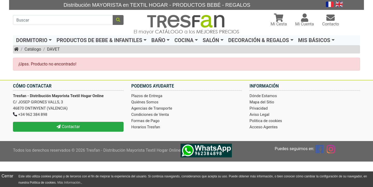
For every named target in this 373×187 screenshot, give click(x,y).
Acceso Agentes (263, 127)
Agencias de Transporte (151, 108)
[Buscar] (63, 20)
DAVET (53, 49)
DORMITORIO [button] (31, 40)
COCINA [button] (183, 40)
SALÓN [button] (211, 40)
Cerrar (7, 176)
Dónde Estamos (263, 96)
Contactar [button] (68, 126)
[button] (279, 20)
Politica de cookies (265, 120)
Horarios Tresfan (145, 127)
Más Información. (69, 182)
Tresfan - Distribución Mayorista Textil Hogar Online (133, 150)
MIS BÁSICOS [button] (314, 40)
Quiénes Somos (145, 102)
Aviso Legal (259, 114)
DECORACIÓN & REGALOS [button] (258, 40)
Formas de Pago (145, 120)
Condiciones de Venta (150, 114)
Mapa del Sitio (261, 102)
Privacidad (258, 108)
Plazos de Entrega (146, 96)
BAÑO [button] (158, 40)
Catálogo (33, 49)
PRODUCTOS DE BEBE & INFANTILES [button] (99, 40)
